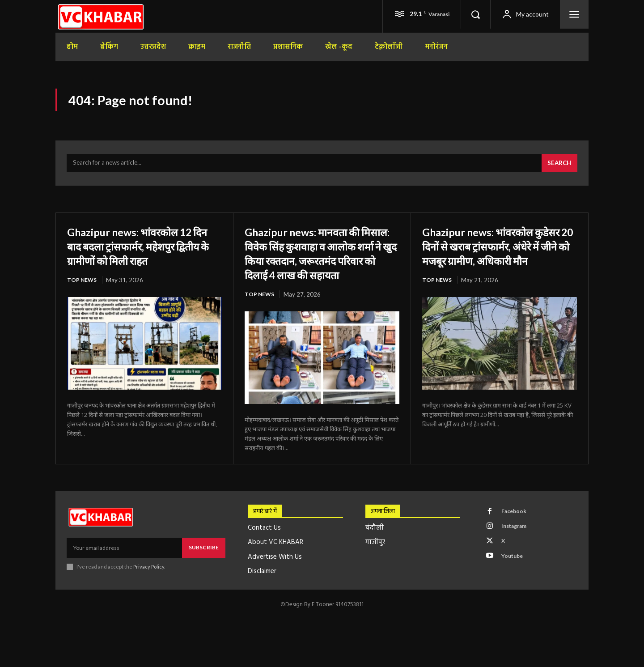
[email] (124, 568)
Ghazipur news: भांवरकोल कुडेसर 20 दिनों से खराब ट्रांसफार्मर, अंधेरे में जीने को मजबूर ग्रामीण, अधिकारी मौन (496, 258)
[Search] (558, 168)
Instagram (517, 548)
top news (82, 285)
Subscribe (204, 567)
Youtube (515, 582)
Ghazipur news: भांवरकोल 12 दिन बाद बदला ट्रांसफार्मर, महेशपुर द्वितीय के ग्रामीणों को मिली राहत (143, 250)
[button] (475, 14)
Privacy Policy (148, 587)
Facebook (516, 532)
